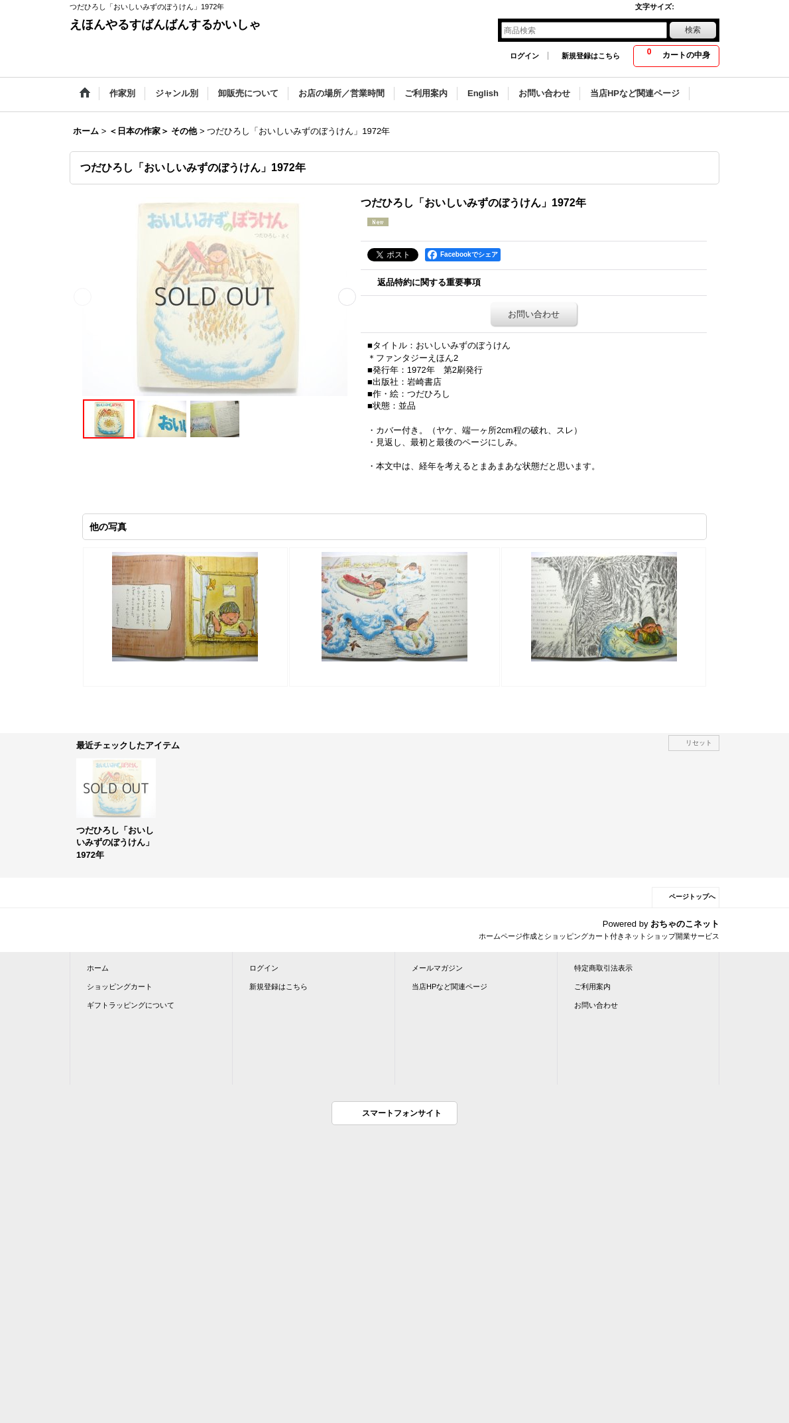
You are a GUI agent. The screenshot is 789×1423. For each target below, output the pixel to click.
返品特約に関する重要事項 (429, 282)
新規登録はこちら (591, 56)
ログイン (524, 56)
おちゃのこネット (684, 924)
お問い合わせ (534, 314)
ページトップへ (692, 896)
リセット (699, 742)
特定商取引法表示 (603, 968)
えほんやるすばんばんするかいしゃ (165, 24)
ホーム (98, 968)
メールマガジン (437, 968)
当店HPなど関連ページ (449, 986)
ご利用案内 (592, 986)
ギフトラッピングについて (130, 1005)
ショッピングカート (119, 986)
